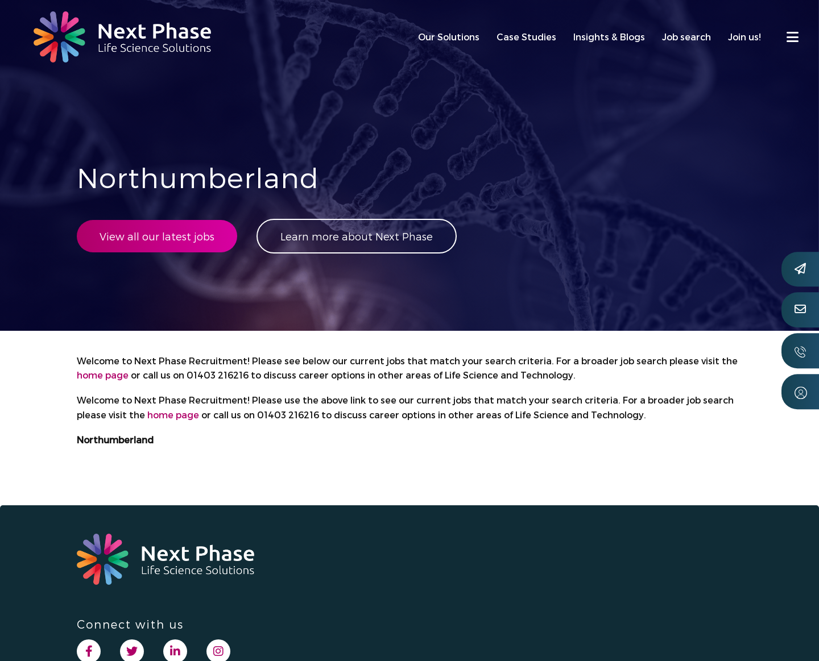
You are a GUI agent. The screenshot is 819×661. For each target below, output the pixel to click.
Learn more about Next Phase (356, 236)
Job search (686, 36)
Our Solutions (448, 36)
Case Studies (526, 36)
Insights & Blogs (609, 36)
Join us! (744, 36)
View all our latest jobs (157, 236)
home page (103, 374)
